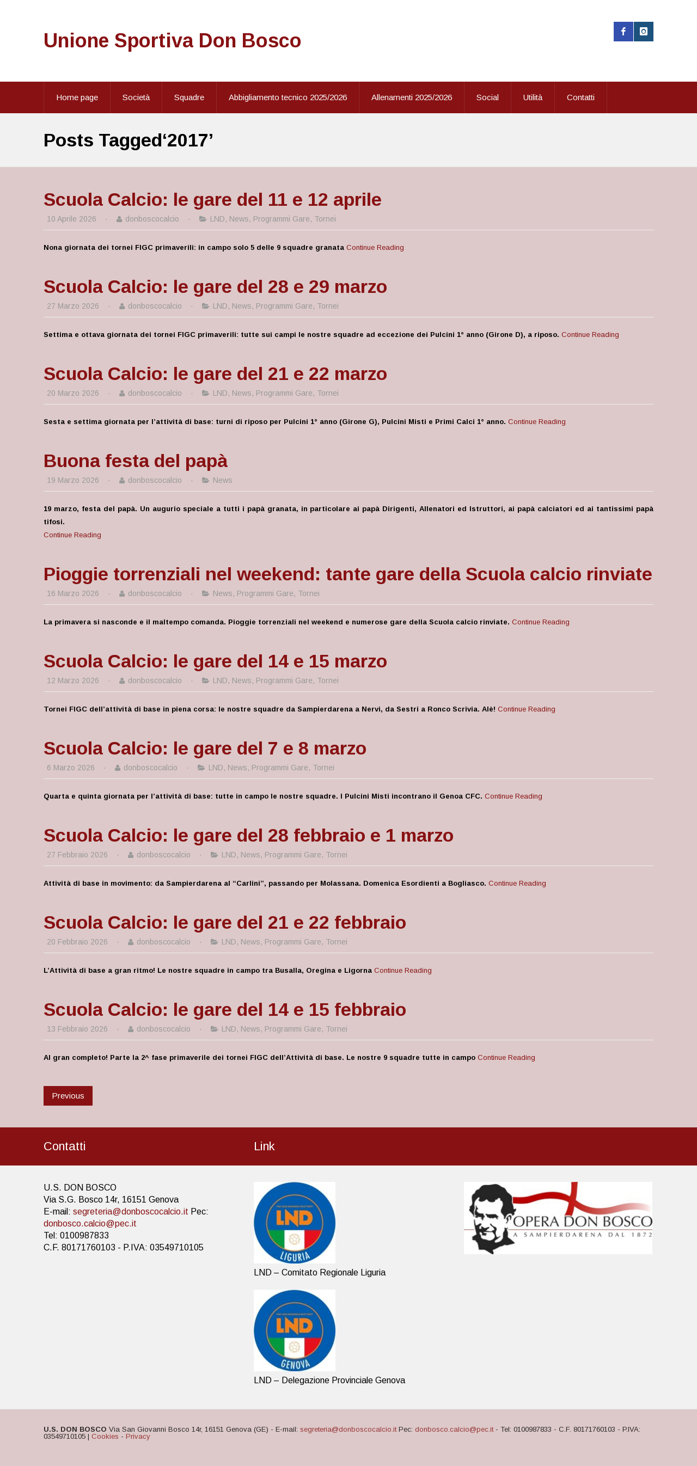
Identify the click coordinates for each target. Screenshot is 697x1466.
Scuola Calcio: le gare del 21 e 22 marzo (215, 373)
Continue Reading (375, 247)
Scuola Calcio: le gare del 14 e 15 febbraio (225, 1009)
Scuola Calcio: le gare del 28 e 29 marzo (215, 286)
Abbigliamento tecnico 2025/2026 (288, 97)
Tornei (325, 218)
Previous (68, 1095)
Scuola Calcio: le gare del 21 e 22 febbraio (225, 922)
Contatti (581, 97)
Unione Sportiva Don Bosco (173, 40)
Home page (77, 97)
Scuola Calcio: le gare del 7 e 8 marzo (205, 748)
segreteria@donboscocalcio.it (130, 1211)
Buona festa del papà (136, 460)
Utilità (532, 97)
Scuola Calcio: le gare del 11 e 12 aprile (213, 199)
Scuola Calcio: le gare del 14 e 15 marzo (215, 661)
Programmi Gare (281, 218)
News (239, 218)
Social (487, 97)
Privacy (138, 1436)
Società (136, 97)
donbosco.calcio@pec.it (90, 1223)
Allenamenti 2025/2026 (411, 97)
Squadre (189, 97)
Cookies (105, 1436)
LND (217, 218)
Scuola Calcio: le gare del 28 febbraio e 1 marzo (249, 835)
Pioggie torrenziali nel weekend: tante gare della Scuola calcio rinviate (348, 573)
